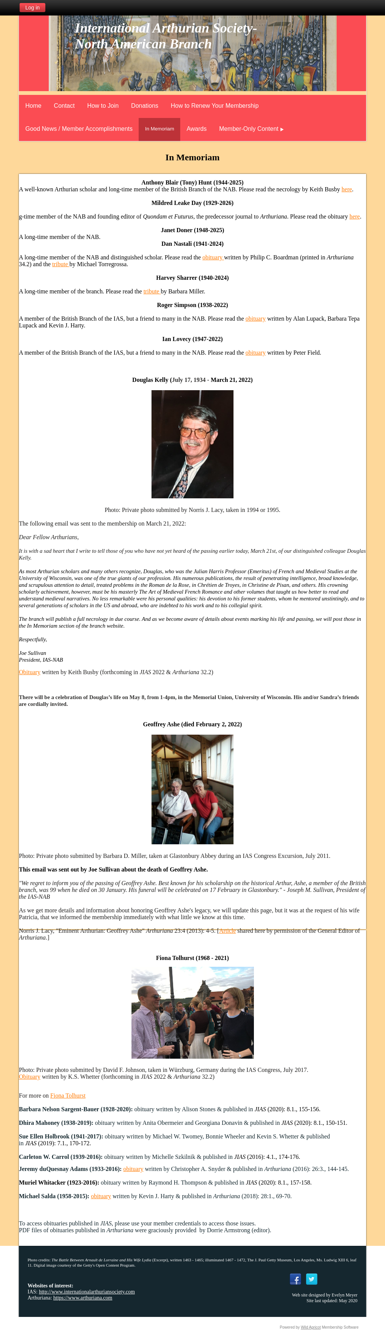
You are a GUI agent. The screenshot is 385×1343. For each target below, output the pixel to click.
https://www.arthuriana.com (82, 1298)
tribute (61, 264)
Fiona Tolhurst (67, 1095)
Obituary (29, 672)
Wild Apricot (311, 1327)
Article (227, 930)
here (347, 189)
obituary (213, 257)
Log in (32, 8)
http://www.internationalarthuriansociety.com (87, 1292)
